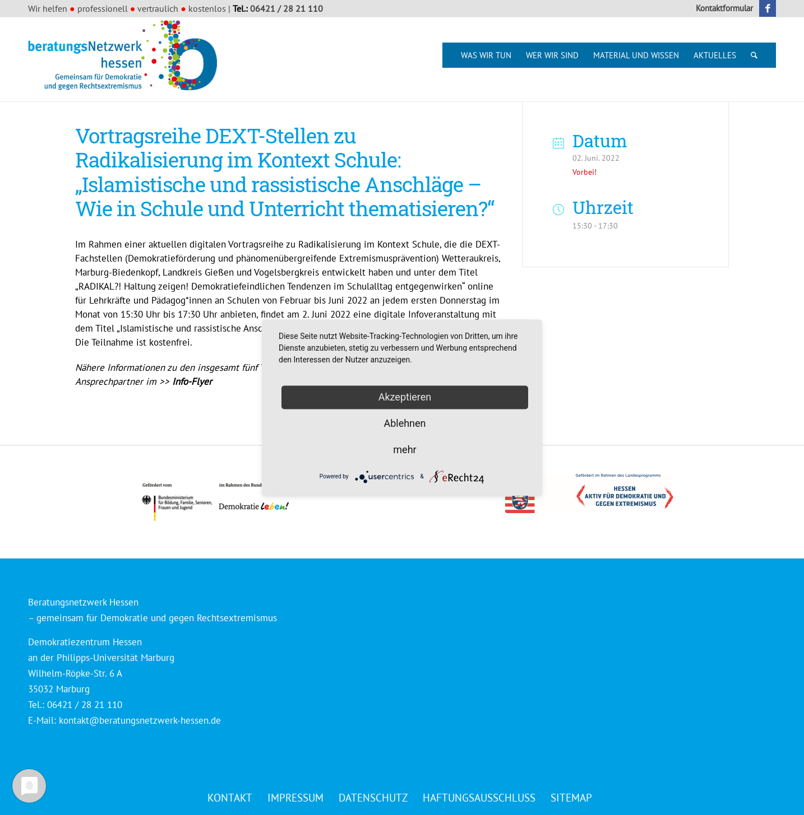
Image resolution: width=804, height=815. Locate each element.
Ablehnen (404, 423)
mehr (404, 449)
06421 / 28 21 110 (286, 8)
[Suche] (754, 55)
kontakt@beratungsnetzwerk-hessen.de (140, 720)
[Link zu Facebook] (767, 8)
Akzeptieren (405, 397)
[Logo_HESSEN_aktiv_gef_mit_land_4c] (589, 493)
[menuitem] (721, 8)
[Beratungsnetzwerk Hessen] (126, 59)
